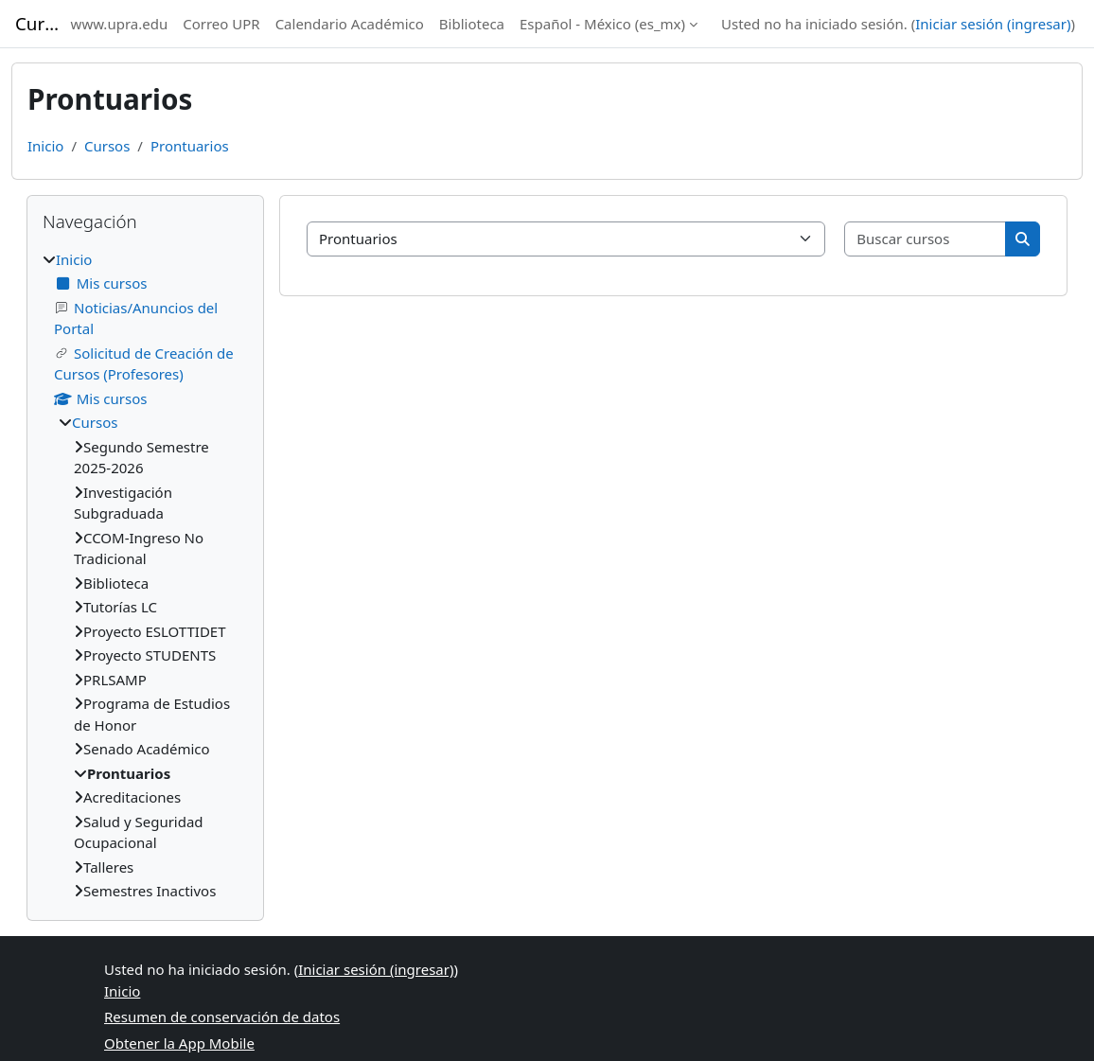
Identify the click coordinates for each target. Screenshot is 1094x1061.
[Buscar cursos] (925, 238)
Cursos (107, 145)
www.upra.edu (119, 23)
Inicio (45, 145)
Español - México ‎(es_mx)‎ (602, 23)
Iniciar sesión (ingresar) (992, 23)
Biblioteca (471, 23)
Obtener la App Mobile (179, 1043)
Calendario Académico (349, 23)
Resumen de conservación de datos (222, 1016)
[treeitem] (145, 575)
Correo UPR (221, 23)
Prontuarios (189, 145)
